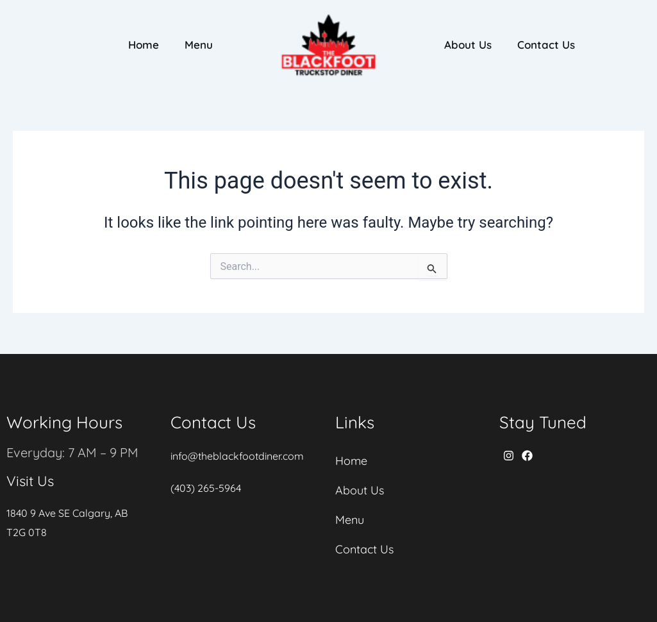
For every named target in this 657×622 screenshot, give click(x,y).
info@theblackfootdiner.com (237, 456)
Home (143, 44)
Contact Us (546, 44)
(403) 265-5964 (205, 488)
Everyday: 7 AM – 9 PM (72, 452)
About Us (468, 44)
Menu (199, 44)
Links (354, 422)
